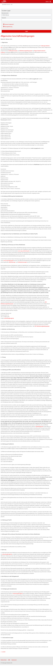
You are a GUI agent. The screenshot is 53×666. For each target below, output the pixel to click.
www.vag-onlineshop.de (23, 251)
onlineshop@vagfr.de (9, 318)
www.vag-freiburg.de (8, 260)
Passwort (4, 17)
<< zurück (3, 651)
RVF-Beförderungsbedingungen (42, 326)
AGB (11, 4)
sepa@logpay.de (39, 426)
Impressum (14, 660)
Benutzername (5, 13)
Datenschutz (3, 660)
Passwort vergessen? (8, 24)
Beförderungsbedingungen (26, 50)
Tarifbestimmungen (13, 50)
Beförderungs (12, 262)
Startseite (8, 4)
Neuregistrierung (7, 26)
